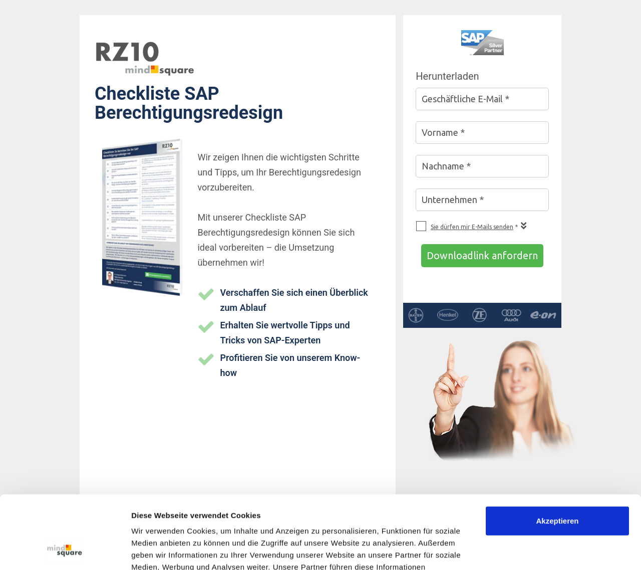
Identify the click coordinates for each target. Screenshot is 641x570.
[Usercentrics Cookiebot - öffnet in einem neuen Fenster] (65, 550)
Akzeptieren (557, 452)
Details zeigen (156, 550)
